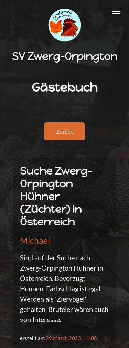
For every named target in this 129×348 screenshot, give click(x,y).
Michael (35, 240)
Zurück (64, 131)
